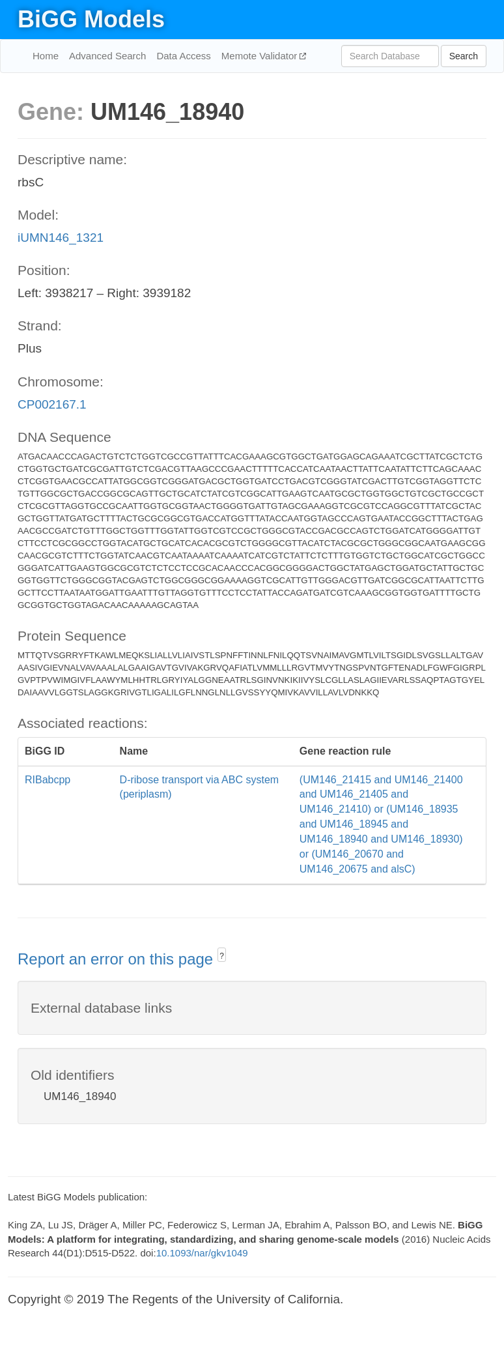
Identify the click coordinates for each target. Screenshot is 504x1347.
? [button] (221, 956)
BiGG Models (91, 19)
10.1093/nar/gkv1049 (202, 1252)
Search (463, 56)
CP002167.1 (52, 404)
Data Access (183, 55)
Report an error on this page (117, 959)
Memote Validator (260, 55)
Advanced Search (107, 55)
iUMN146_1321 (61, 237)
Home (46, 55)
